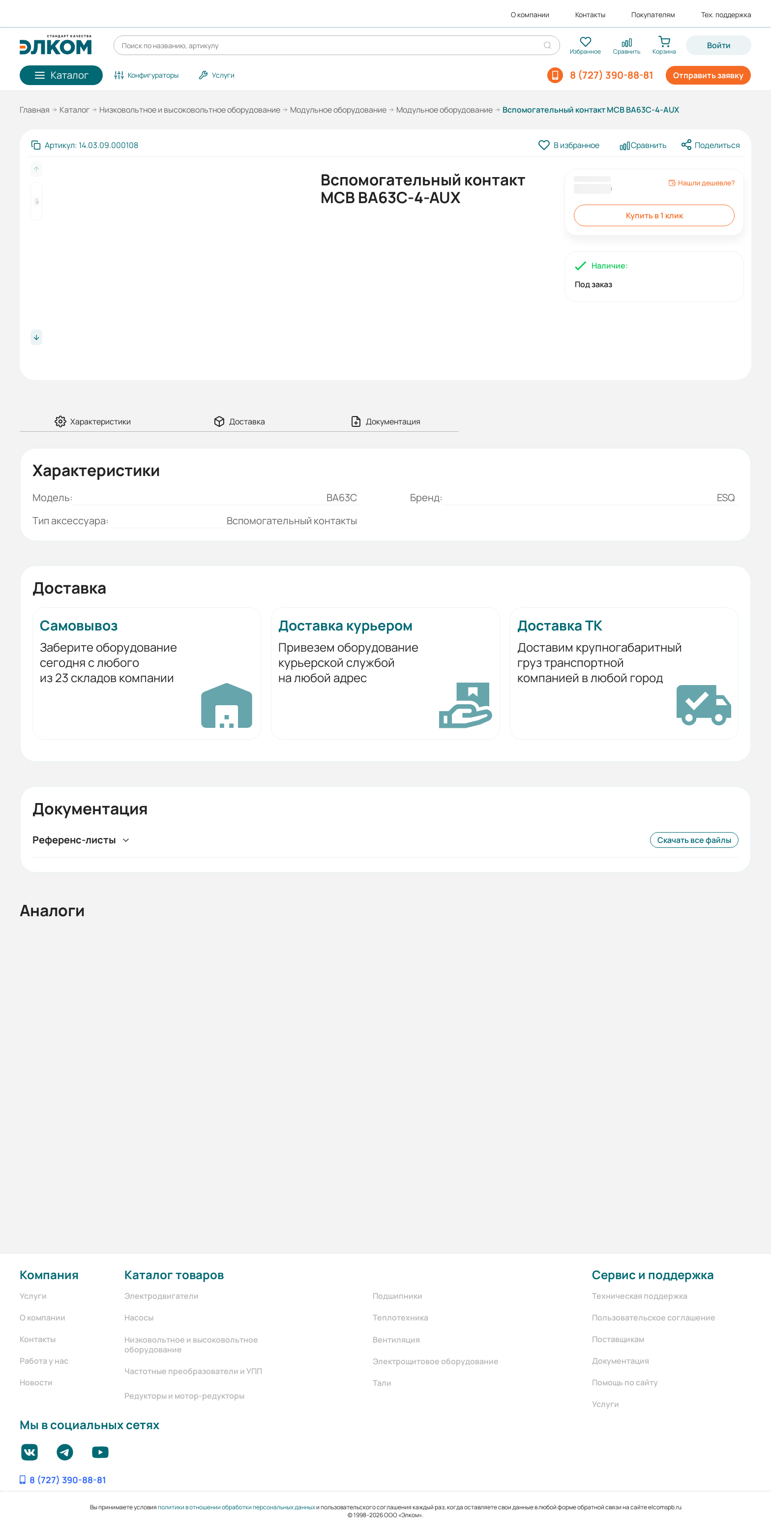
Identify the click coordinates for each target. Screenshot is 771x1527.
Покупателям (653, 15)
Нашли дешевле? (701, 183)
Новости (36, 1382)
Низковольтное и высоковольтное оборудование (189, 110)
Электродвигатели (161, 1296)
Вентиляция (396, 1340)
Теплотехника (400, 1317)
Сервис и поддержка (653, 1274)
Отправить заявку (708, 75)
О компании (530, 15)
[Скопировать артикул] (84, 145)
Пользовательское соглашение (653, 1317)
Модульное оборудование (338, 110)
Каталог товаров (174, 1274)
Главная (35, 110)
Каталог (74, 110)
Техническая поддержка (639, 1296)
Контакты (590, 15)
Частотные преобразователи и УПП (193, 1371)
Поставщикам (618, 1339)
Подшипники (397, 1296)
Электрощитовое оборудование (436, 1361)
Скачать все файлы (694, 840)
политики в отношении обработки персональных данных (236, 1507)
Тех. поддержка (726, 15)
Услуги (33, 1296)
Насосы (138, 1317)
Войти (719, 45)
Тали (382, 1383)
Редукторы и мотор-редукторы (184, 1396)
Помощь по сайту (625, 1382)
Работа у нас (44, 1361)
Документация (620, 1361)
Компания (49, 1274)
